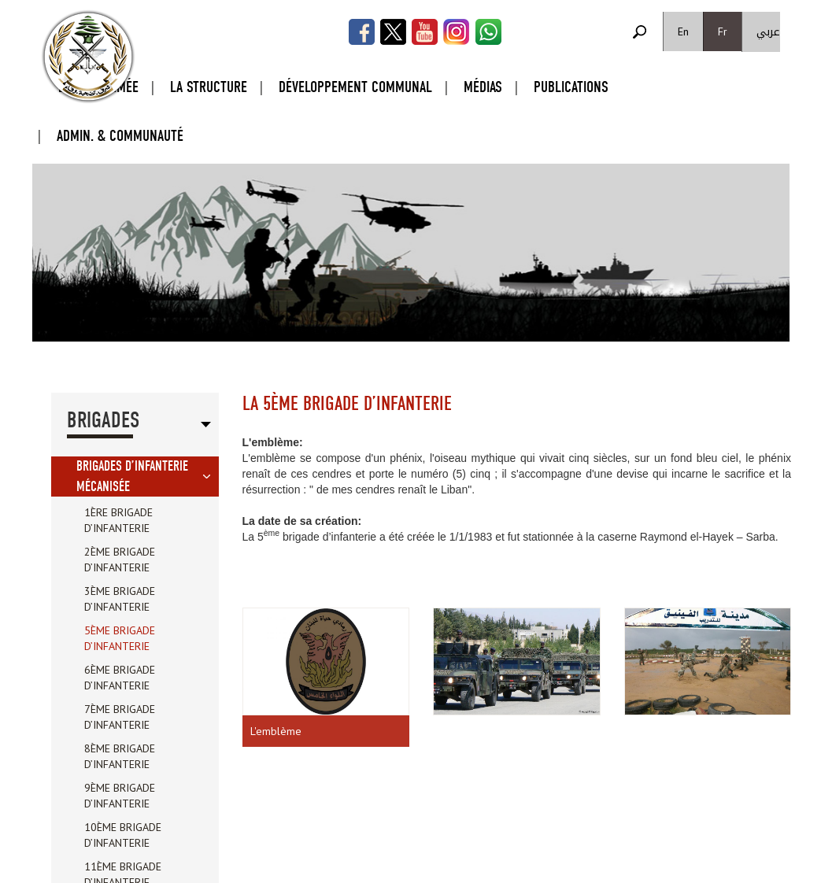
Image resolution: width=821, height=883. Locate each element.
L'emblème (275, 731)
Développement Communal (355, 87)
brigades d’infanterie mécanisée (132, 476)
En (683, 31)
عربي (768, 31)
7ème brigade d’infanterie (119, 717)
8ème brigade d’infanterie (119, 756)
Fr (722, 31)
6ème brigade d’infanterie (119, 678)
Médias (483, 87)
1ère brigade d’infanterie (118, 520)
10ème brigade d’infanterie (122, 835)
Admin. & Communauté (120, 136)
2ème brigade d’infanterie (119, 560)
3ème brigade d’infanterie (119, 599)
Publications (571, 87)
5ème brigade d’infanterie (119, 638)
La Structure (208, 87)
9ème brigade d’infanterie (119, 796)
